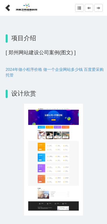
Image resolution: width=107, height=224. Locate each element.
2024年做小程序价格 (24, 69)
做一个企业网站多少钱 (63, 69)
